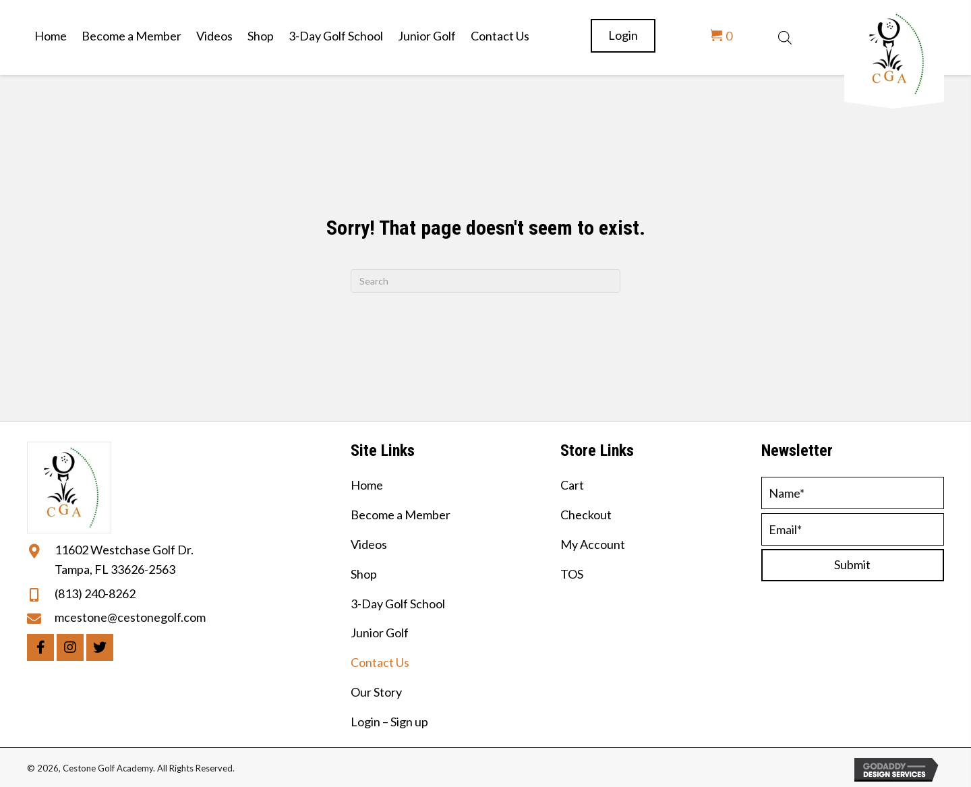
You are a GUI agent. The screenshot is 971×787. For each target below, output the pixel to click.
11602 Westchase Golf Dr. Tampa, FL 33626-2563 (124, 559)
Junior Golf (380, 632)
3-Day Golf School (398, 603)
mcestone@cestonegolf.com (130, 617)
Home (367, 484)
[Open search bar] (785, 35)
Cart (572, 484)
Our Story (376, 691)
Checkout (586, 514)
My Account (592, 544)
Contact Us (380, 662)
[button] (40, 647)
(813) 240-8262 (95, 593)
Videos (369, 544)
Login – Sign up (389, 721)
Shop (364, 573)
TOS (571, 573)
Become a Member (400, 514)
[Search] (485, 281)
